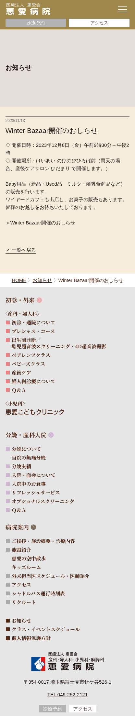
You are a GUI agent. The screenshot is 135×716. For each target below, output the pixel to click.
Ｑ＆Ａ (19, 389)
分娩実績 (21, 466)
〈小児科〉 (18, 403)
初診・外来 (20, 300)
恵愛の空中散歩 (32, 558)
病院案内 (17, 527)
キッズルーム (29, 567)
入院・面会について (33, 475)
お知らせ (21, 620)
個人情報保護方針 (31, 638)
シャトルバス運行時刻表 (38, 593)
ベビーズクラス (28, 363)
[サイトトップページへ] (28, 9)
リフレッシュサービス (36, 492)
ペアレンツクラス (31, 355)
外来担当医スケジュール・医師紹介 (51, 575)
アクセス (99, 22)
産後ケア (21, 372)
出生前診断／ (59, 343)
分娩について (26, 448)
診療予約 (36, 22)
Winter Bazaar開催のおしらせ (42, 222)
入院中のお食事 (29, 483)
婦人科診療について (33, 381)
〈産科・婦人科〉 (25, 313)
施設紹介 (21, 549)
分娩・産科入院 (26, 435)
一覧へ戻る (24, 250)
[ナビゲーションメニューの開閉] (122, 9)
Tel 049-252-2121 (67, 694)
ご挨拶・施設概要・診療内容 (43, 540)
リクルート (24, 602)
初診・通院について (33, 322)
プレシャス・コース (33, 331)
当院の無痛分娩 (32, 457)
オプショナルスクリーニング (43, 501)
